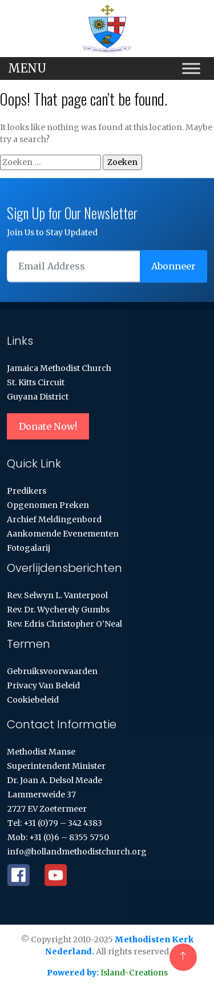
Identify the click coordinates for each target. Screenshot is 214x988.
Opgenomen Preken (48, 505)
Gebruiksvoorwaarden (52, 671)
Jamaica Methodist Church (59, 368)
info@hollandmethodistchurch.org (77, 851)
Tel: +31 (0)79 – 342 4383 (54, 823)
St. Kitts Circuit (35, 382)
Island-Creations (133, 972)
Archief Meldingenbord (54, 519)
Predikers (26, 491)
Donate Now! (48, 426)
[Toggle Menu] (191, 68)
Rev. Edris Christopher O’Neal (64, 624)
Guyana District (37, 397)
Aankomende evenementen (63, 534)
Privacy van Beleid (43, 685)
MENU (27, 68)
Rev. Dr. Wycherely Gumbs (58, 609)
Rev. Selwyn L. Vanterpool (57, 595)
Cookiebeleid (33, 700)
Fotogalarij (28, 548)
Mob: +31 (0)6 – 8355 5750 (58, 837)
